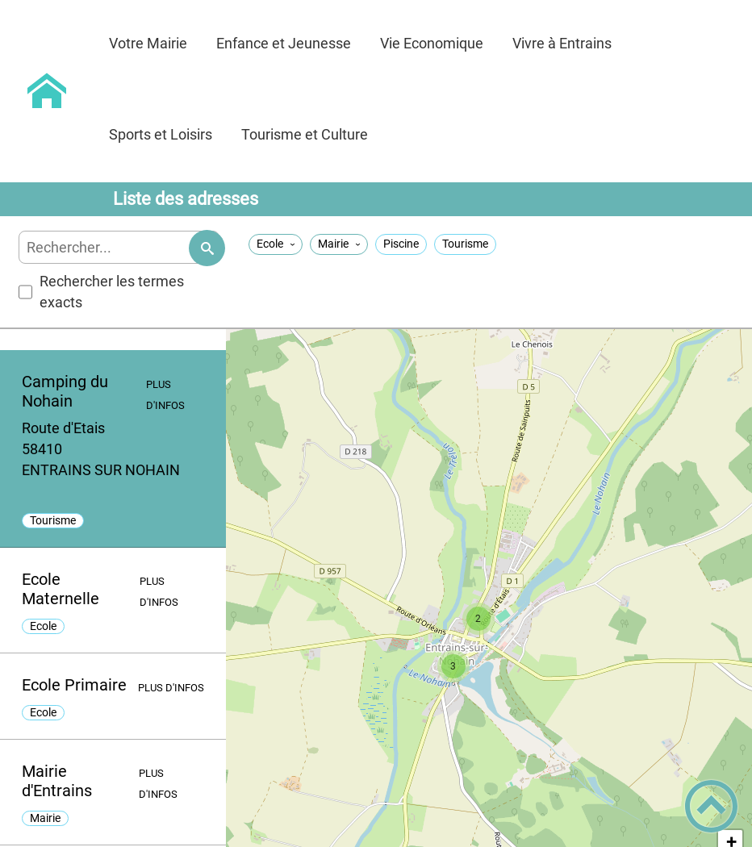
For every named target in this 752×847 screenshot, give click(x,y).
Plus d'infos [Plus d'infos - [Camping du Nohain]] (165, 394)
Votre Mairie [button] (148, 43)
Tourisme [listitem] (53, 521)
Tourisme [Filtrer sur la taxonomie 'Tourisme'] (465, 244)
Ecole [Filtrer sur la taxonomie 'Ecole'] (270, 244)
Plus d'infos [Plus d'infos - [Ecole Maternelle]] (159, 591)
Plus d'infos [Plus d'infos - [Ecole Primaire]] (171, 688)
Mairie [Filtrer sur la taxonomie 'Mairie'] (333, 244)
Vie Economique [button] (431, 43)
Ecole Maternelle (60, 589)
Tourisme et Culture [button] (304, 134)
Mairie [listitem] (45, 818)
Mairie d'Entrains (57, 780)
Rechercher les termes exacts (101, 292)
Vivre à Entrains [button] (562, 43)
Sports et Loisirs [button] (160, 134)
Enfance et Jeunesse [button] (283, 43)
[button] (478, 619)
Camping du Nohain (65, 391)
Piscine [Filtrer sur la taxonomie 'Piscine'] (401, 244)
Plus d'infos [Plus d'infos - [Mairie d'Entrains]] (158, 783)
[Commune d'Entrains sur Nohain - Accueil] (47, 91)
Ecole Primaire (74, 685)
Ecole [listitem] (43, 626)
